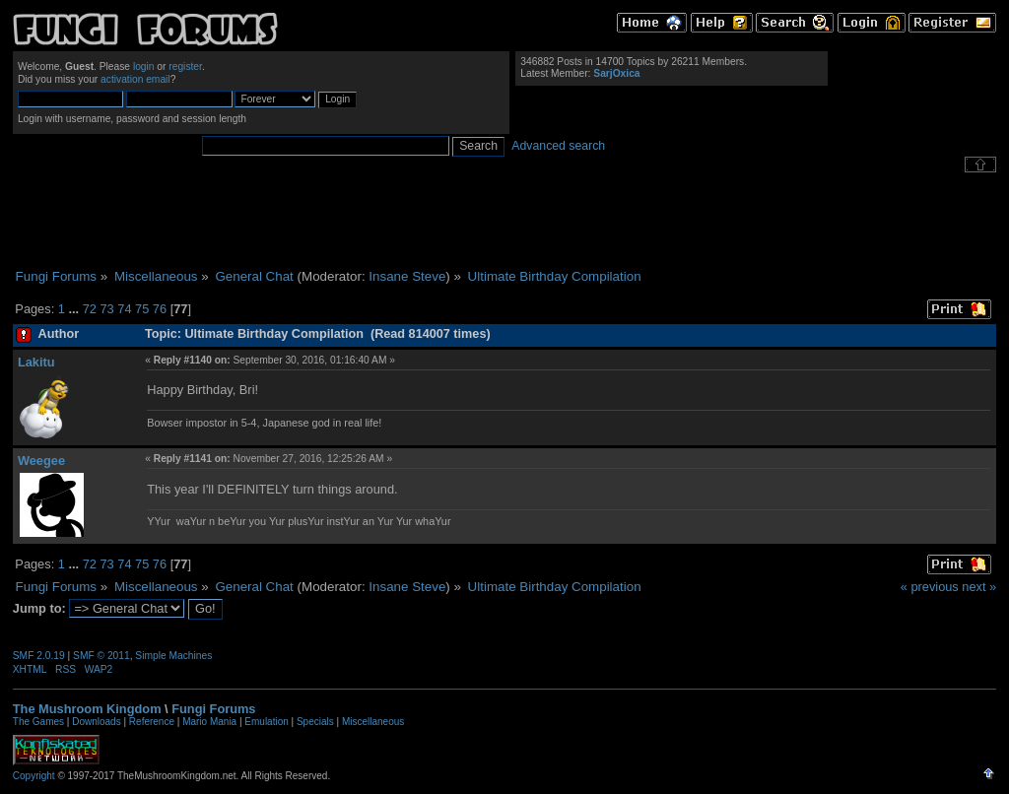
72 (90, 308)
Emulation (266, 721)
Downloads (96, 721)
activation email (135, 79)
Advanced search (558, 146)
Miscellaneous (373, 721)
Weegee (41, 460)
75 (142, 308)
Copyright (34, 775)
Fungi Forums (213, 708)
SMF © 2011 (101, 655)
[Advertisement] (504, 220)
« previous (930, 586)
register (185, 66)
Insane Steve (407, 276)
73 (106, 308)
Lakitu (36, 362)
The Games (38, 721)
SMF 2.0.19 (39, 655)
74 (124, 308)
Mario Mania (209, 721)
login (144, 66)
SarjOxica (616, 73)
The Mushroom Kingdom (87, 708)
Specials (315, 721)
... (75, 308)
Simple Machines (173, 655)
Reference (151, 721)
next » (979, 586)
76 (160, 308)
